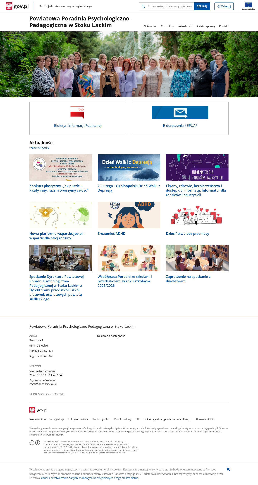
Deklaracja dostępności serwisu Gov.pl (167, 419)
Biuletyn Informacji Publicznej (77, 117)
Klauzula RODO (204, 419)
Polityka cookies (78, 419)
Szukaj (202, 6)
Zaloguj (227, 7)
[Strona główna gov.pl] (17, 6)
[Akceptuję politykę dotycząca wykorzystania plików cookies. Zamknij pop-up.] (228, 469)
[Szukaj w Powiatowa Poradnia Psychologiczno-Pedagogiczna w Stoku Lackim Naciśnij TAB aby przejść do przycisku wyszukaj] (166, 6)
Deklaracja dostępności (111, 336)
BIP (137, 419)
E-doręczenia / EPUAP (180, 117)
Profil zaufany (122, 419)
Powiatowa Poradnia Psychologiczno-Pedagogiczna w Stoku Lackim (80, 22)
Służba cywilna (101, 419)
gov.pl (38, 410)
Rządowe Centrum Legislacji (46, 419)
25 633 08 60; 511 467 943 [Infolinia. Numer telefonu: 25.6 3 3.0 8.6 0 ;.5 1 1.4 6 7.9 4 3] (46, 375)
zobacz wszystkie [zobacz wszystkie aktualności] (39, 148)
